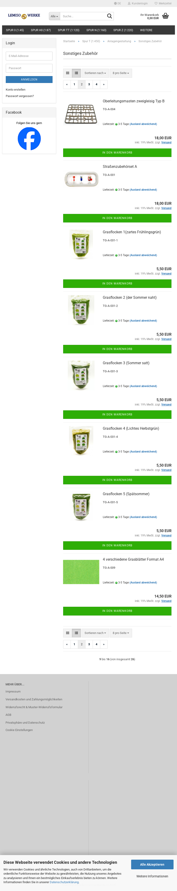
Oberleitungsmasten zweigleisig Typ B (134, 101)
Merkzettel (163, 3)
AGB (8, 714)
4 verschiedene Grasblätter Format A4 (133, 559)
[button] (117, 3)
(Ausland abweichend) (143, 124)
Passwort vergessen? (20, 96)
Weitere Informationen (152, 876)
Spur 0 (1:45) (15, 30)
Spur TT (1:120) (69, 30)
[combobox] (95, 73)
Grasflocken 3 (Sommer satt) (126, 363)
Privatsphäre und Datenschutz (25, 722)
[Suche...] (54, 16)
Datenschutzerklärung (64, 882)
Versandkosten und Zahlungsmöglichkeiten (34, 699)
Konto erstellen (15, 89)
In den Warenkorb (117, 152)
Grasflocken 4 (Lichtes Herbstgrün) (131, 428)
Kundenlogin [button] (138, 3)
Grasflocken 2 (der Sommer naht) (130, 297)
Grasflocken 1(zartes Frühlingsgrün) (132, 232)
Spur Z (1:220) (123, 30)
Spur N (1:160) (96, 30)
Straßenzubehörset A (120, 166)
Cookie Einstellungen (19, 730)
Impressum (13, 691)
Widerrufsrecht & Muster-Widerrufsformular (34, 707)
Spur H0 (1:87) (41, 30)
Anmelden (29, 79)
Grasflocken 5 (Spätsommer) (126, 494)
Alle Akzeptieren (152, 864)
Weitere (146, 30)
